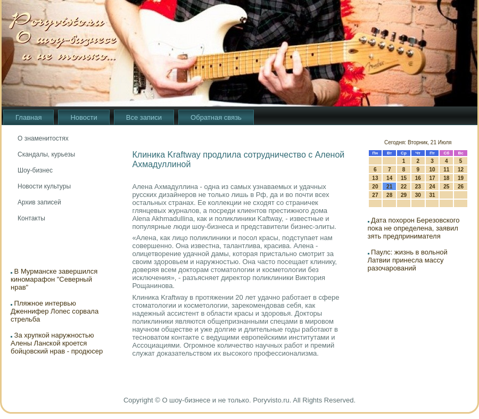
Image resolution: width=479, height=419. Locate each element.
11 (446, 169)
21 (389, 187)
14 (389, 178)
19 (461, 178)
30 (418, 195)
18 (446, 178)
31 (432, 195)
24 (432, 187)
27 (375, 195)
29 (404, 195)
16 (418, 178)
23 (418, 187)
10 (432, 169)
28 (389, 195)
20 (375, 187)
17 (432, 178)
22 (404, 187)
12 (461, 169)
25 (446, 187)
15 (404, 178)
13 (375, 178)
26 (461, 187)
